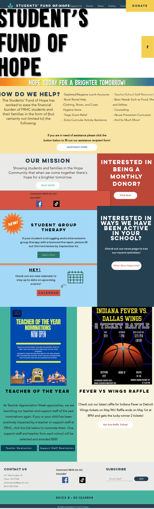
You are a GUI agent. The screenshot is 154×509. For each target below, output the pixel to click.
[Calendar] (48, 293)
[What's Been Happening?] (126, 265)
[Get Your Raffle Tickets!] (115, 424)
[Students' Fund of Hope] (43, 6)
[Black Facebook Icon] (147, 47)
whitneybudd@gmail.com (16, 482)
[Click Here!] (125, 195)
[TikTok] (56, 204)
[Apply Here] (48, 255)
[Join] (141, 479)
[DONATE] (140, 6)
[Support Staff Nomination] (57, 448)
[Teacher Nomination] (19, 448)
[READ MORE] (48, 185)
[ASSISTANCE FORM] (77, 147)
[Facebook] (39, 204)
